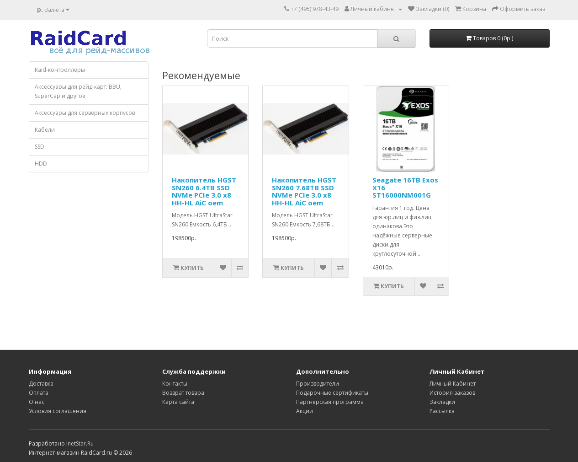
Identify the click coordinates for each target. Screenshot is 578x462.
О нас (36, 402)
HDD (41, 163)
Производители (317, 383)
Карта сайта (178, 402)
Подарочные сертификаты (332, 393)
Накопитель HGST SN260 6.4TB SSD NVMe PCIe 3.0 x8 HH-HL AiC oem (204, 191)
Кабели (45, 130)
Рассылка (442, 411)
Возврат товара (183, 393)
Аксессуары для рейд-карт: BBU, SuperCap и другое (78, 91)
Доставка (41, 383)
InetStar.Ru (80, 443)
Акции (304, 411)
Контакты (174, 383)
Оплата (38, 393)
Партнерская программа (330, 402)
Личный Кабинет (453, 383)
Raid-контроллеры (60, 70)
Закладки (442, 402)
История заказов (452, 393)
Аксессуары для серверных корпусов (85, 113)
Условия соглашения (57, 411)
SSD (39, 146)
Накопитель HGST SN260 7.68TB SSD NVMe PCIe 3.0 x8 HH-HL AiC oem (304, 191)
